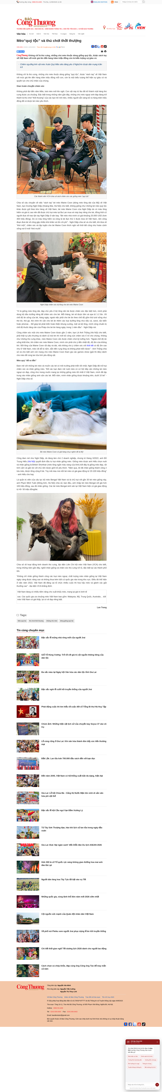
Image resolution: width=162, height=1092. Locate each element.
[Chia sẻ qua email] (102, 51)
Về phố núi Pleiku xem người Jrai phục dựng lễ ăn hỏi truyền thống (73, 931)
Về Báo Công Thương (54, 997)
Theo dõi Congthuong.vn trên (46, 47)
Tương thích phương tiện (135, 1060)
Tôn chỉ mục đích (108, 997)
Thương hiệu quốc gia (25, 29)
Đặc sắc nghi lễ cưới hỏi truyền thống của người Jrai (66, 689)
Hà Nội (31, 461)
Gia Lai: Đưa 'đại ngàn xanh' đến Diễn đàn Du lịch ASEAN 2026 (71, 845)
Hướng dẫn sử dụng (150, 1060)
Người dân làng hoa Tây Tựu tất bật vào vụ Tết (63, 879)
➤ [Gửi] (157, 1085)
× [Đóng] (157, 1042)
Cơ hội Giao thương (86, 29)
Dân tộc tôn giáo (70, 29)
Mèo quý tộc (22, 621)
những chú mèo (51, 621)
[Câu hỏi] (140, 1084)
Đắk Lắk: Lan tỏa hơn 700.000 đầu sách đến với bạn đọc (68, 758)
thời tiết (90, 345)
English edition (100, 2)
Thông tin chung (146, 1063)
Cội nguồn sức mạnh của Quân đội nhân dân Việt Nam (67, 914)
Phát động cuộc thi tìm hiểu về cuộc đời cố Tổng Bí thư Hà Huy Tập (73, 707)
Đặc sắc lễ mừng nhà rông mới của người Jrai (63, 637)
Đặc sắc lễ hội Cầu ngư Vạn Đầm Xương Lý (62, 810)
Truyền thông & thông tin (135, 1067)
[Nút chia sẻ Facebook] (34, 51)
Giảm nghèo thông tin (53, 29)
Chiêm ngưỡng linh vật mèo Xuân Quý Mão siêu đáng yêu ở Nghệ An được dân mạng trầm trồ (61, 65)
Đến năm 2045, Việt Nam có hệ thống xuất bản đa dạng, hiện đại (72, 776)
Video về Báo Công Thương (74, 997)
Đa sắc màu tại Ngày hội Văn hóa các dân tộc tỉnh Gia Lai (68, 672)
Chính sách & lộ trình (147, 1056)
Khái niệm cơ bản (133, 1056)
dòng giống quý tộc (66, 621)
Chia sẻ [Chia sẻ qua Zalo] (20, 51)
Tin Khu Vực (109, 28)
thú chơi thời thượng (36, 621)
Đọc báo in (39, 29)
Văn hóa (21, 34)
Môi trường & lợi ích (150, 1067)
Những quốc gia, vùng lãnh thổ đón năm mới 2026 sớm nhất (70, 897)
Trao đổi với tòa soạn (92, 997)
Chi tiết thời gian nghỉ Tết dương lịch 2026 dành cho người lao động (73, 948)
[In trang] (105, 51)
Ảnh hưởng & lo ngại (133, 1063)
